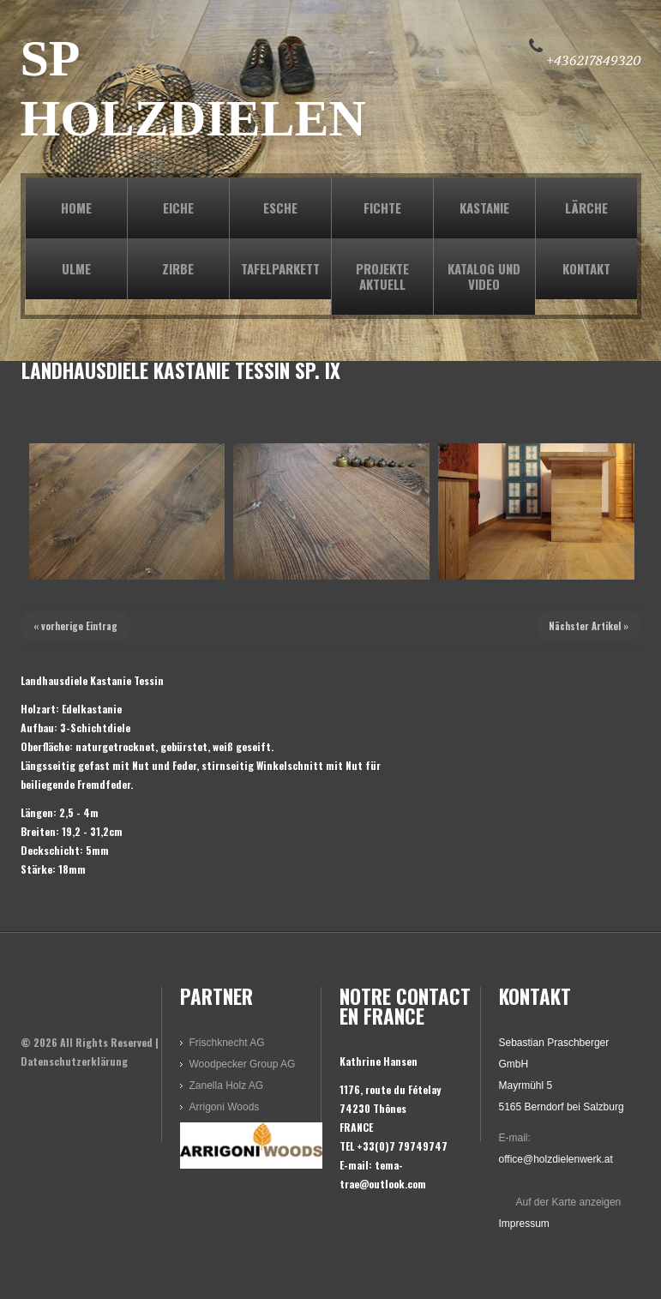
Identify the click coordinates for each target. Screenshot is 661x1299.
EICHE (178, 207)
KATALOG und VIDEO (484, 276)
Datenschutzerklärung (74, 1061)
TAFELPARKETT (280, 268)
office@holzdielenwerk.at (556, 1159)
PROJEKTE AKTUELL (382, 276)
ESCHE (280, 207)
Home (76, 207)
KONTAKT (586, 268)
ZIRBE (178, 268)
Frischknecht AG (227, 1043)
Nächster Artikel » (588, 626)
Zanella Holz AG (226, 1085)
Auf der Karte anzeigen (569, 1202)
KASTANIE (484, 207)
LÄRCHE (586, 207)
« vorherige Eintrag (75, 626)
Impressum (524, 1224)
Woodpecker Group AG (242, 1064)
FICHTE (382, 207)
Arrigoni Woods (224, 1107)
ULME (76, 268)
